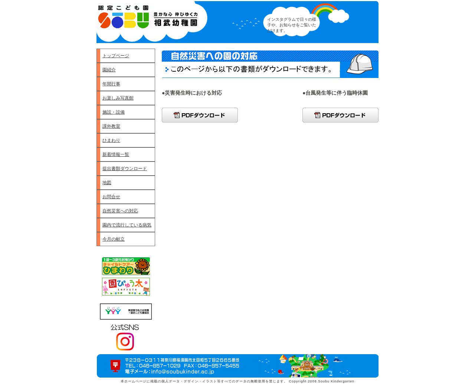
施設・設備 (113, 112)
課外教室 (111, 126)
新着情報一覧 (115, 154)
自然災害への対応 (120, 210)
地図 (106, 182)
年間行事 (111, 84)
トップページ (115, 55)
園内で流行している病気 (126, 225)
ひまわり (111, 140)
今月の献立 (113, 239)
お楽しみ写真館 (118, 98)
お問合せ (111, 196)
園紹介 (109, 69)
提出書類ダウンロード (124, 168)
